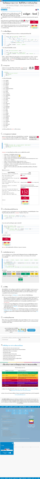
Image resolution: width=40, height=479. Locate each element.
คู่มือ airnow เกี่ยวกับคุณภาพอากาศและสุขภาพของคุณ (21, 398)
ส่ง (19, 347)
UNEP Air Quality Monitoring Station (9, 364)
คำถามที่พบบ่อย (4, 448)
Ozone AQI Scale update (7, 360)
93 (14, 269)
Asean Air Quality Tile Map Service (8, 367)
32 (20, 275)
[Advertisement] (20, 336)
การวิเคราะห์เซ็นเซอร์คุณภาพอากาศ (7, 446)
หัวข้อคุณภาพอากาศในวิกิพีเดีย (32, 396)
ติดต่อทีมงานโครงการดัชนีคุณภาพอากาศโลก (9, 438)
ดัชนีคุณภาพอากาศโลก (8, 305)
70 (32, 269)
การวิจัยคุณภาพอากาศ (6, 442)
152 (24, 20)
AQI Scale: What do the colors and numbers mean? (11, 355)
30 (5, 269)
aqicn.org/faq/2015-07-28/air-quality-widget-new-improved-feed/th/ (12, 11)
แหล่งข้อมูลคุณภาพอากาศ (6, 450)
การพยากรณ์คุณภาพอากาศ (6, 452)
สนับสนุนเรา (15, 301)
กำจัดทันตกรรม (15, 290)
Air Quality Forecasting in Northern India (10, 361)
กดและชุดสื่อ (4, 439)
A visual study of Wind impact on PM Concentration (12, 363)
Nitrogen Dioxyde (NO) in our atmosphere (10, 358)
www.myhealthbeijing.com (20, 402)
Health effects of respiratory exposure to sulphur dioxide (12, 366)
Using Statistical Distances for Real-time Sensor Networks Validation (14, 357)
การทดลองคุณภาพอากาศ (6, 445)
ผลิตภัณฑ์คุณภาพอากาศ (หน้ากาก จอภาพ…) (8, 453)
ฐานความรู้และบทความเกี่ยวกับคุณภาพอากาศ (9, 444)
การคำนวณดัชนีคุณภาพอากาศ (6, 451)
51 (36, 269)
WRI (17, 304)
